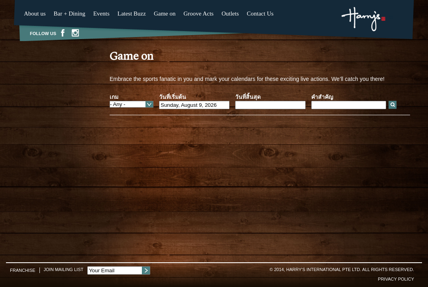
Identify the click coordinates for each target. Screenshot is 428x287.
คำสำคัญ (322, 97)
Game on (165, 13)
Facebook (62, 32)
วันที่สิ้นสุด (248, 97)
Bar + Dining (69, 13)
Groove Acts (199, 13)
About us (35, 13)
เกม (114, 97)
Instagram (75, 32)
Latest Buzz (132, 13)
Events (101, 13)
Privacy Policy (396, 279)
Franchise (22, 270)
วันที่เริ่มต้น (172, 97)
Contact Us (260, 13)
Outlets (230, 13)
